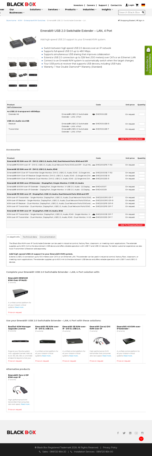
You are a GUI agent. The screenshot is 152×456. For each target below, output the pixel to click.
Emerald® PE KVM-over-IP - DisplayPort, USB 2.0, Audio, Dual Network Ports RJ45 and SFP (48, 194)
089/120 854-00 (104, 451)
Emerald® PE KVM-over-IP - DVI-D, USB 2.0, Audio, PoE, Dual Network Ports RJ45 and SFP (47, 161)
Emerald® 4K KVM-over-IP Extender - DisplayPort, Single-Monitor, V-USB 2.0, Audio (45, 183)
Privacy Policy (110, 447)
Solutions (35, 9)
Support (103, 5)
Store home (11, 20)
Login (129, 5)
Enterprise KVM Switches (34, 20)
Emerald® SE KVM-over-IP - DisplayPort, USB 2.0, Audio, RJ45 (35, 211)
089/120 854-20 (58, 451)
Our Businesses (16, 11)
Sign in (140, 20)
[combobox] (130, 12)
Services (53, 9)
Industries (88, 9)
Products (70, 9)
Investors (78, 5)
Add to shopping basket (131, 139)
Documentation (47, 237)
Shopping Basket (126, 20)
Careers (91, 5)
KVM (20, 20)
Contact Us (116, 5)
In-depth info (13, 237)
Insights (106, 9)
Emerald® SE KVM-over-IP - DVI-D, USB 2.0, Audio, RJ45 (32, 169)
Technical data (30, 237)
